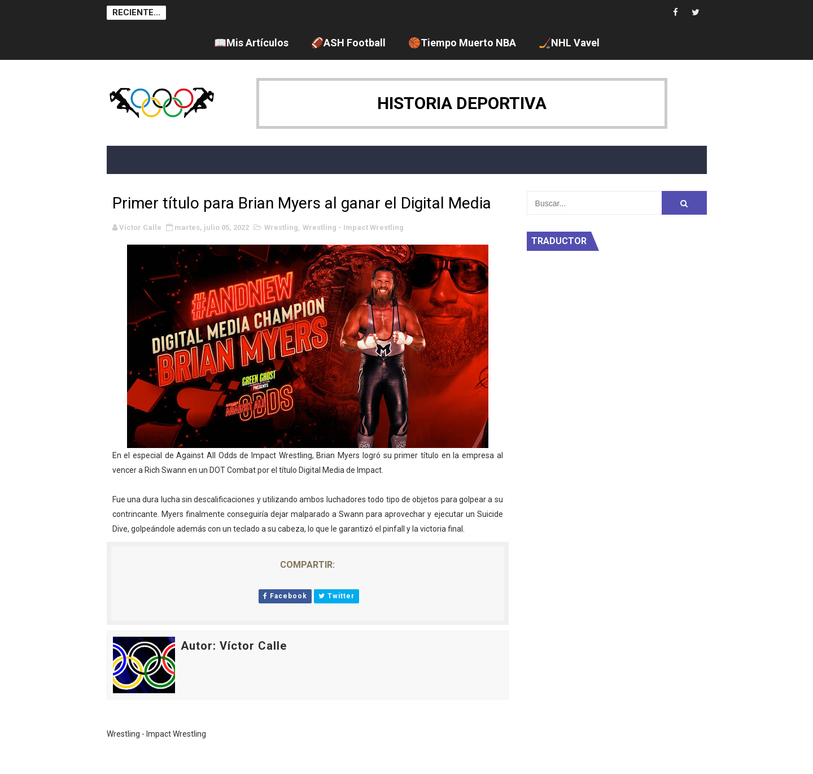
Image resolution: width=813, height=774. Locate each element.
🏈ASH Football (348, 43)
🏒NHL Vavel (569, 43)
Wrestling (281, 227)
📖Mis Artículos (251, 43)
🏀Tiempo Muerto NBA (462, 43)
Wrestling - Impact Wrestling (353, 227)
